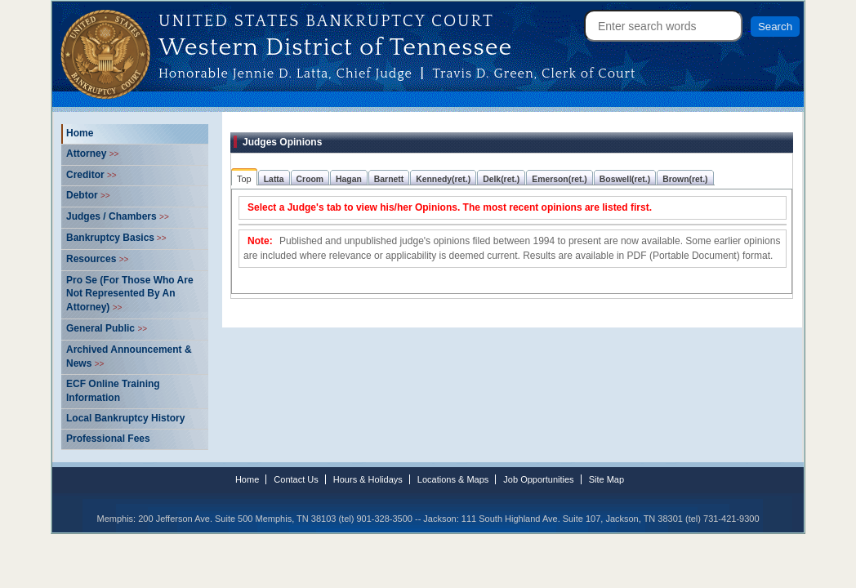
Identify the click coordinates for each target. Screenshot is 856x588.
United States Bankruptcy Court (326, 21)
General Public (106, 328)
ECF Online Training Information (113, 390)
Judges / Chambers (117, 216)
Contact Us (296, 479)
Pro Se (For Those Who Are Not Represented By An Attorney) (130, 294)
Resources (97, 259)
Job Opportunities (538, 479)
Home (79, 133)
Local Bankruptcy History (125, 418)
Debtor (88, 195)
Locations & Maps (452, 479)
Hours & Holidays (368, 479)
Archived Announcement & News (129, 356)
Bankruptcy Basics (116, 237)
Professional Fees (108, 438)
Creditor (91, 174)
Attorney (92, 153)
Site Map (606, 479)
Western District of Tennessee (335, 45)
